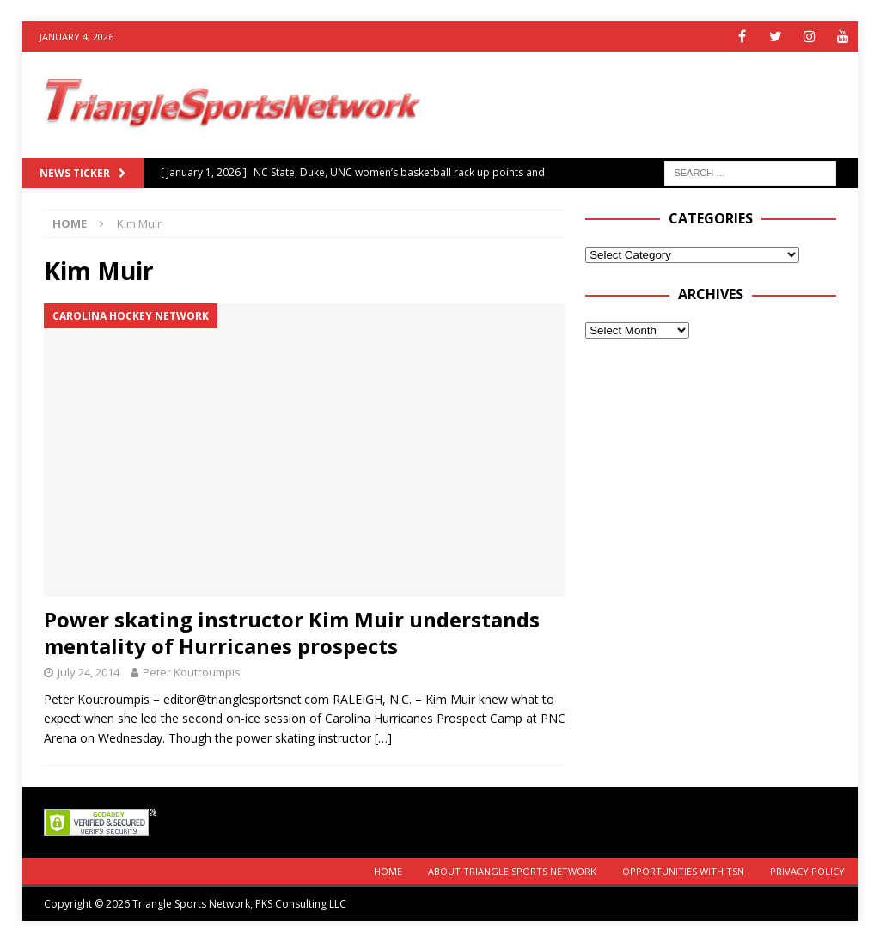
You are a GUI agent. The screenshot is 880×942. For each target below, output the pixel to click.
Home (388, 871)
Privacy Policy (807, 871)
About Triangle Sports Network (512, 871)
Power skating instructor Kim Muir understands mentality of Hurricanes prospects (292, 632)
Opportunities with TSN (683, 871)
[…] (383, 738)
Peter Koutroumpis (192, 672)
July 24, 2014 (88, 672)
